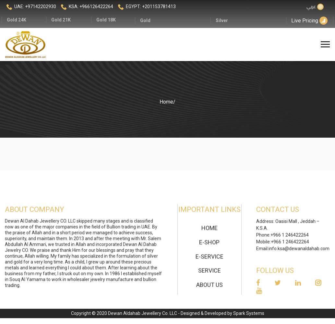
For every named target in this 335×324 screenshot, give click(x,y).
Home (166, 102)
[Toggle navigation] (326, 44)
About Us (209, 287)
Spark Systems (248, 313)
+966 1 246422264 (289, 237)
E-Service (209, 258)
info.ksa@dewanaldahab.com (299, 251)
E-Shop (209, 244)
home (209, 230)
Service (209, 273)
